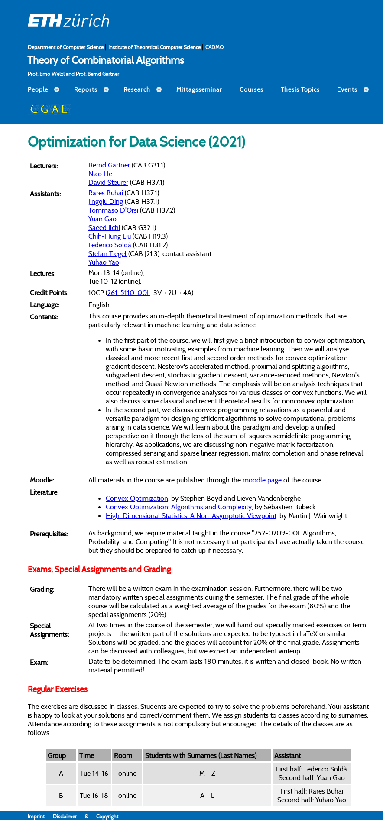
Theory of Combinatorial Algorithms (105, 59)
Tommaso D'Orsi (113, 210)
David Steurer (108, 182)
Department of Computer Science (66, 47)
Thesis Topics (300, 89)
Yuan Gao (102, 218)
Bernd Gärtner (109, 165)
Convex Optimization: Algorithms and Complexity (179, 506)
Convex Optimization (137, 498)
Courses (251, 89)
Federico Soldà (109, 244)
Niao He (100, 173)
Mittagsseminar (199, 89)
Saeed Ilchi (104, 227)
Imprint (40, 816)
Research (136, 89)
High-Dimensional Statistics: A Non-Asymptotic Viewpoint (191, 515)
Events (347, 89)
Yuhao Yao (103, 262)
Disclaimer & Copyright (85, 816)
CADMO (214, 47)
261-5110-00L (128, 292)
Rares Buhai (105, 192)
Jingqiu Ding (105, 201)
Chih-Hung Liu (109, 236)
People (38, 89)
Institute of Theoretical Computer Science (155, 47)
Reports (85, 89)
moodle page (262, 480)
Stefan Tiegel (107, 253)
